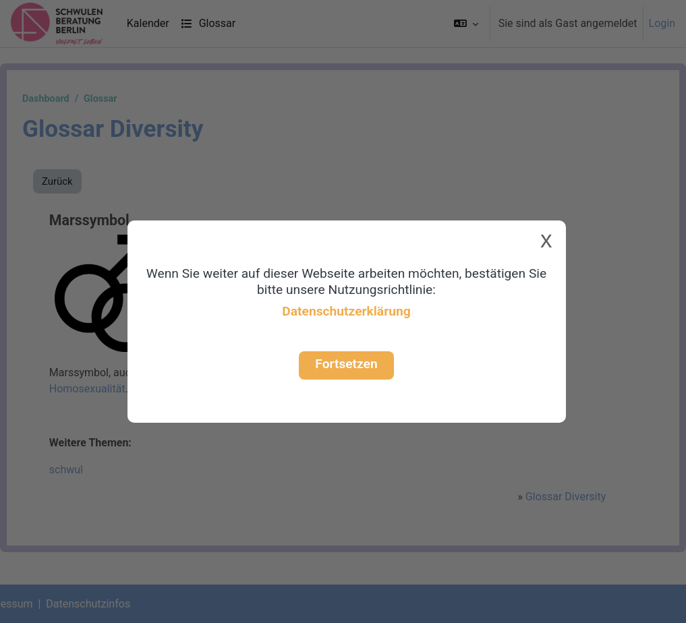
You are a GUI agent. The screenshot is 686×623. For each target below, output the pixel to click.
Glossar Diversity (538, 496)
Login (662, 23)
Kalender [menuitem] (148, 23)
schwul (97, 469)
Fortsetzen (346, 364)
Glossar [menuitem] (208, 23)
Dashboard (78, 99)
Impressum (38, 603)
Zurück (89, 181)
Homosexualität (118, 388)
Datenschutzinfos (120, 603)
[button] (466, 23)
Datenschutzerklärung (346, 311)
